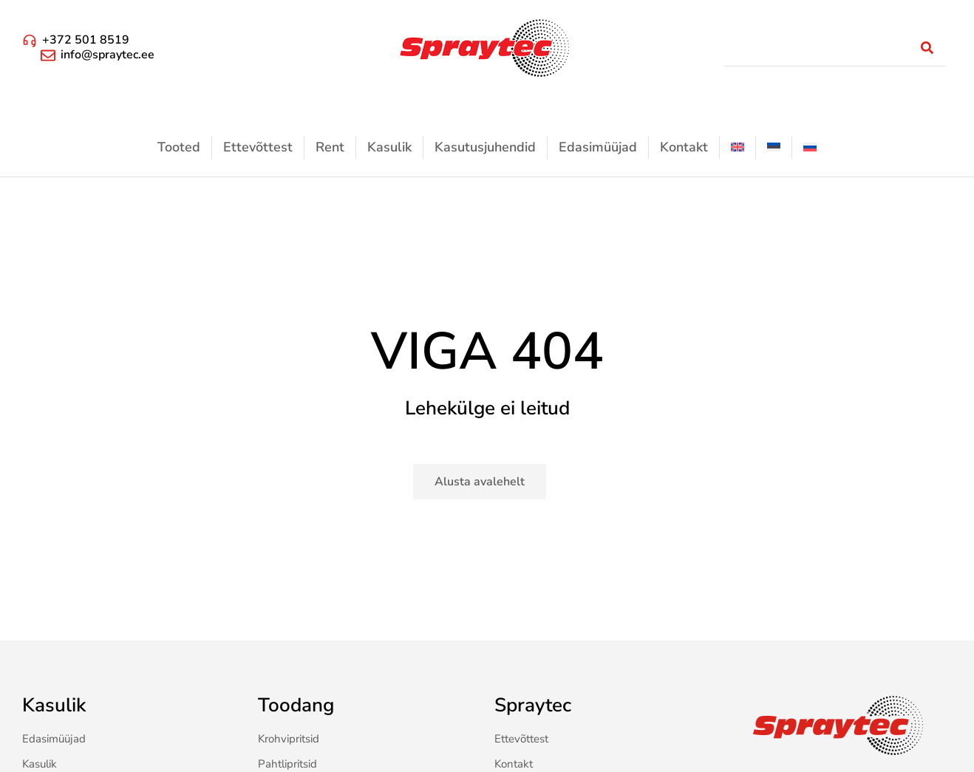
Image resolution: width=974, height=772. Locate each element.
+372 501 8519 (85, 40)
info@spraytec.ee (107, 55)
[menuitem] (737, 147)
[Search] (927, 48)
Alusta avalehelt (480, 482)
